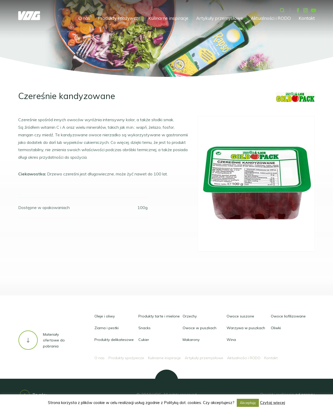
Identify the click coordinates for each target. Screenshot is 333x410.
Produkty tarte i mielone (159, 316)
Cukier (143, 339)
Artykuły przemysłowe (219, 18)
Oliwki (276, 328)
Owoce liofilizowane (288, 316)
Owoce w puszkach (199, 328)
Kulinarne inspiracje (168, 18)
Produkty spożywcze (119, 18)
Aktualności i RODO (271, 18)
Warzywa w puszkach (246, 328)
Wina (231, 339)
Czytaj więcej (272, 402)
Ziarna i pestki (106, 328)
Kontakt (307, 18)
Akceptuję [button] (248, 403)
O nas (84, 18)
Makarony (191, 339)
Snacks (144, 328)
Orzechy (190, 316)
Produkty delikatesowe (114, 339)
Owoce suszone (240, 316)
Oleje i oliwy (104, 316)
